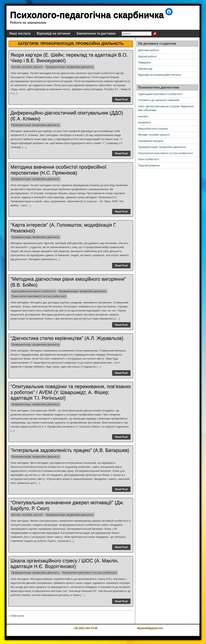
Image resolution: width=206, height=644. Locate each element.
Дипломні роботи (148, 50)
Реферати (144, 62)
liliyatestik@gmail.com (150, 628)
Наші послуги (20, 33)
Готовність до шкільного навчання (158, 100)
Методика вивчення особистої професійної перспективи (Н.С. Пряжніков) (58, 169)
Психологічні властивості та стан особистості (38, 296)
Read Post (121, 99)
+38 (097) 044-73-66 (85, 628)
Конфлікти (144, 122)
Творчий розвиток (149, 165)
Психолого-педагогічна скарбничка (87, 15)
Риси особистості (148, 159)
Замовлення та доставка (95, 33)
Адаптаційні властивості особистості (33, 291)
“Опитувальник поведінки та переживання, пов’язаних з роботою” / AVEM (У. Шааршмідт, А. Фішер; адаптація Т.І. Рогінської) (70, 392)
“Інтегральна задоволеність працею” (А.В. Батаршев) (69, 450)
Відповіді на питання (53, 33)
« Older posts (16, 615)
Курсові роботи (147, 56)
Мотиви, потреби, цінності (27, 66)
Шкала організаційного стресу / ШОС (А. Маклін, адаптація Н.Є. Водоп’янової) (64, 563)
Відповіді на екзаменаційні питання (159, 74)
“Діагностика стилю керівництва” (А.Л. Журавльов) (66, 338)
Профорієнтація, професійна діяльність (70, 66)
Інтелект (143, 116)
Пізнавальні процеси (150, 140)
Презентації (145, 68)
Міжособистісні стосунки (153, 128)
